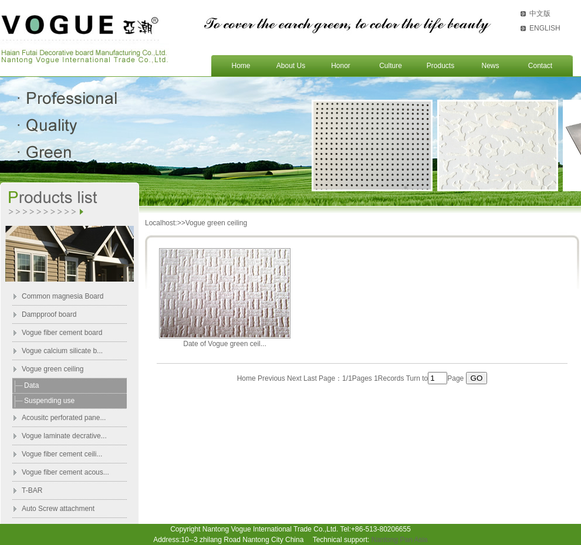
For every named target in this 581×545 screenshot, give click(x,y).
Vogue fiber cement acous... (65, 472)
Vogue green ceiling (52, 369)
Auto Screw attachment (58, 509)
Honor (340, 66)
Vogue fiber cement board (62, 333)
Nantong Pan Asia (399, 540)
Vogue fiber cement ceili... (62, 454)
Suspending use (49, 401)
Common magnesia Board (62, 296)
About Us (290, 66)
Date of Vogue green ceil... (224, 344)
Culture (390, 66)
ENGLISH (544, 28)
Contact (540, 66)
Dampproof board (49, 314)
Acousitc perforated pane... (64, 418)
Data (31, 385)
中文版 (539, 13)
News (490, 66)
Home (240, 66)
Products (440, 66)
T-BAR (32, 490)
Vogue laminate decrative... (64, 436)
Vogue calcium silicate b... (62, 351)
